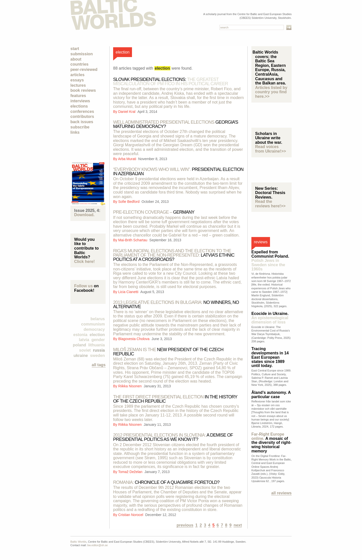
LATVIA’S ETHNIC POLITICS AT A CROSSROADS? (173, 255)
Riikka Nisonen (130, 386)
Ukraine (80, 355)
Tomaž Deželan (130, 472)
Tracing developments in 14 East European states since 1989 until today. (270, 357)
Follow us (83, 286)
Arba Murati (127, 159)
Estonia (80, 335)
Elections (79, 106)
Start (74, 48)
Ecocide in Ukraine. (270, 317)
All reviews (281, 493)
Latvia (84, 340)
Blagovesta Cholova (134, 339)
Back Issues (81, 122)
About (75, 59)
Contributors (82, 116)
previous (184, 525)
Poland (79, 345)
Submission (81, 54)
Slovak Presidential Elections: (170, 81)
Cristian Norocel (131, 515)
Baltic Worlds (78, 541)
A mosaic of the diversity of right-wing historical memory (271, 442)
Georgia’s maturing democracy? (175, 124)
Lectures (78, 85)
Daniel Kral (127, 112)
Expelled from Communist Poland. (270, 260)
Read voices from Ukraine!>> (270, 149)
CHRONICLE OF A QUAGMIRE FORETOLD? (166, 482)
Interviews (80, 101)
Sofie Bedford (129, 202)
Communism (93, 324)
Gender (98, 340)
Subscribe (79, 127)
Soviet (85, 350)
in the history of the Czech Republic (175, 399)
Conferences (82, 111)
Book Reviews (83, 90)
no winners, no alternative (176, 304)
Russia (99, 350)
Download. (84, 215)
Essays (77, 80)
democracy (94, 329)
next (238, 525)
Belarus (97, 319)
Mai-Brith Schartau (133, 240)
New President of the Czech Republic (168, 351)
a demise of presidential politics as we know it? (173, 437)
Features (78, 96)
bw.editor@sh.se (97, 545)
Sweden (97, 355)
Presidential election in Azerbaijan (178, 171)
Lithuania (96, 345)
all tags (99, 365)
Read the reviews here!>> (270, 203)
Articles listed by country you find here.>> (271, 92)
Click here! (84, 261)
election (97, 335)
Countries (79, 64)
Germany (153, 212)
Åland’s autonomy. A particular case (271, 394)
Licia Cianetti (128, 292)
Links (74, 132)
